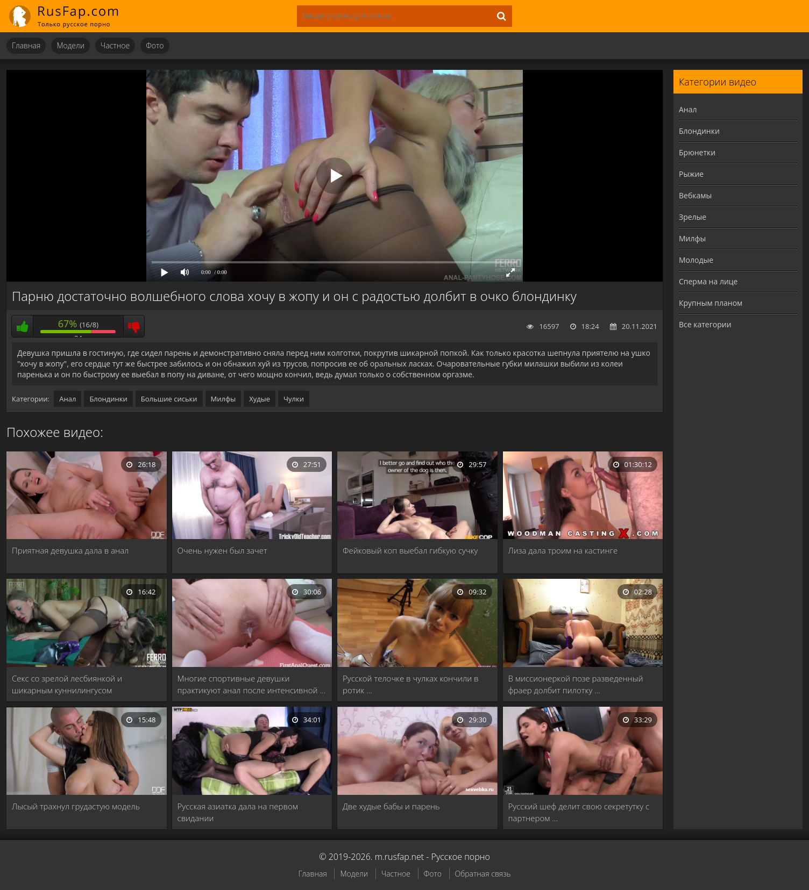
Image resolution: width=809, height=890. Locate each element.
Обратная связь (483, 874)
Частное (115, 45)
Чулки (293, 399)
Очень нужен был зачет (222, 550)
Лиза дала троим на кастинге (563, 550)
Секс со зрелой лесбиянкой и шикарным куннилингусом (67, 684)
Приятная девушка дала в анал (70, 550)
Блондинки (108, 399)
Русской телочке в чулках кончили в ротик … (411, 684)
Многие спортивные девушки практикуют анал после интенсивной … (252, 684)
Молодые (696, 260)
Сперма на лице (708, 281)
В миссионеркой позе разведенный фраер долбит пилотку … (575, 684)
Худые (259, 399)
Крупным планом (710, 303)
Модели (70, 45)
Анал (67, 399)
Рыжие (691, 174)
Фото (155, 45)
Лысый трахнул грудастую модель (76, 806)
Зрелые (692, 217)
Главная (26, 45)
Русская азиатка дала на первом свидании (238, 812)
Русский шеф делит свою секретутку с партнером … (579, 812)
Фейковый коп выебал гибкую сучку (410, 550)
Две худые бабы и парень (391, 806)
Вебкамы (695, 195)
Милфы (223, 399)
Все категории (705, 324)
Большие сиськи (169, 399)
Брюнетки (697, 152)
